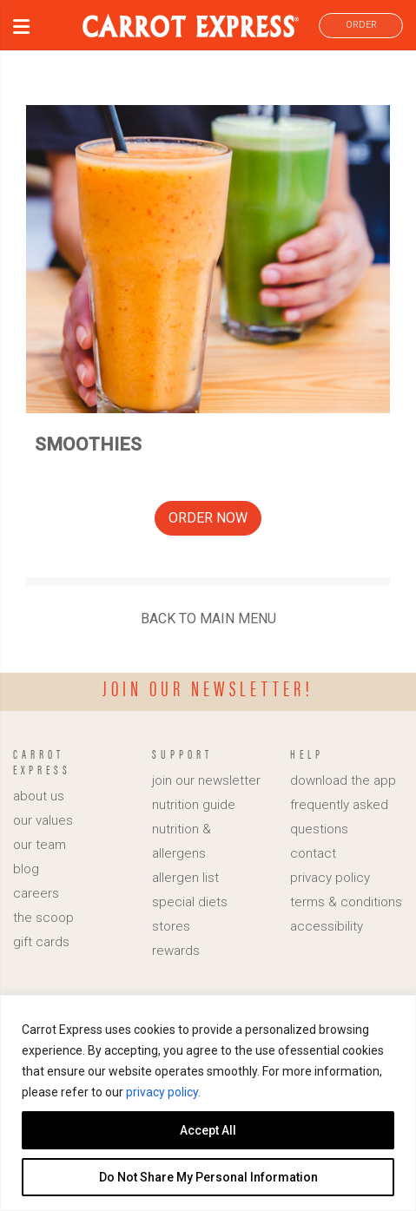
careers (36, 893)
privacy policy (330, 877)
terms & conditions (346, 902)
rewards (176, 950)
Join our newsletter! (208, 687)
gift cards (41, 942)
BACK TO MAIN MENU (208, 618)
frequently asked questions (339, 817)
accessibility (326, 926)
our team (39, 844)
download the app (343, 780)
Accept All (208, 1130)
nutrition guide (193, 805)
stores (171, 926)
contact (313, 853)
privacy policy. (163, 1092)
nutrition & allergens (181, 841)
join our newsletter (206, 780)
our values (43, 820)
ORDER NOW (208, 518)
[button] (21, 29)
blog (26, 869)
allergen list (185, 877)
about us (38, 796)
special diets (190, 902)
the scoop (43, 917)
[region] (208, 1103)
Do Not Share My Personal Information (208, 1177)
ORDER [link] (361, 24)
